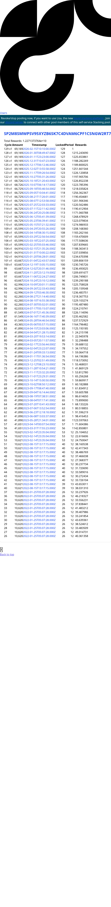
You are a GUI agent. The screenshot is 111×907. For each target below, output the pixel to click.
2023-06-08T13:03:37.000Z (39, 416)
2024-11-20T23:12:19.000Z (39, 272)
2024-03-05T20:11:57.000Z (39, 340)
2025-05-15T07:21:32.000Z (39, 225)
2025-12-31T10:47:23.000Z (39, 161)
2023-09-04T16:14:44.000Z (39, 392)
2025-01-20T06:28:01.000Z (39, 256)
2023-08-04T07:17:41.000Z (39, 400)
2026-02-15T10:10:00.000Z (39, 149)
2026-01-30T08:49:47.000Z (39, 153)
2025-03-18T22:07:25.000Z (39, 240)
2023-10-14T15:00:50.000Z (39, 380)
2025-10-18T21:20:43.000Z (39, 181)
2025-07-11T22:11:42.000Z (39, 209)
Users (3, 113)
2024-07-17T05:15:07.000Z (39, 308)
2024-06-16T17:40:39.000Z (39, 316)
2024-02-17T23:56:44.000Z (39, 344)
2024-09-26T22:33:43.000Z (39, 288)
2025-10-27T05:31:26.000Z (39, 177)
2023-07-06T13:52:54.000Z (39, 408)
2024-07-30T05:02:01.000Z (39, 304)
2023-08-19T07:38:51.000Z (39, 396)
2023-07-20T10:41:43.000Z (39, 404)
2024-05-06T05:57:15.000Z (39, 324)
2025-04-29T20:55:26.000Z (39, 228)
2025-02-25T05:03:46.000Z (39, 244)
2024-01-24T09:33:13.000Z (39, 352)
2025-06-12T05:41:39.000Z (39, 217)
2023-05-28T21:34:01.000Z (39, 420)
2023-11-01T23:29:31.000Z (39, 376)
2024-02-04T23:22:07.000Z (39, 348)
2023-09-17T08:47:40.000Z (39, 388)
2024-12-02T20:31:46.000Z (39, 268)
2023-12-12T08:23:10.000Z (39, 364)
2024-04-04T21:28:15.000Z (39, 332)
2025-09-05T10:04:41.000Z (39, 193)
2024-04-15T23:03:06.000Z (39, 328)
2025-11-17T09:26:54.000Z (39, 173)
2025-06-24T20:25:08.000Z (39, 213)
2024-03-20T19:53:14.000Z (39, 336)
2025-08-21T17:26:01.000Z (39, 197)
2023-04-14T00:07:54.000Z (39, 424)
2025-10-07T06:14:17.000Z (39, 185)
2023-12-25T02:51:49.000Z (39, 360)
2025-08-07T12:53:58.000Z (39, 201)
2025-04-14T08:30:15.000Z (39, 232)
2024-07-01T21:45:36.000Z (39, 312)
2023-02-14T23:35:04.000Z (39, 432)
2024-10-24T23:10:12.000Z (39, 280)
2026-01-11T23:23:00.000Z (39, 157)
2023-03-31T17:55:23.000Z (39, 428)
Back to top (7, 554)
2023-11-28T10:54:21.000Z (39, 368)
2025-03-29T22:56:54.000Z (39, 236)
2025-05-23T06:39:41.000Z (39, 221)
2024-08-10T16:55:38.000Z (39, 300)
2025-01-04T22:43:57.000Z (39, 260)
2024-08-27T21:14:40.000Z (39, 296)
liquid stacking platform (89, 118)
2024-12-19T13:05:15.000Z (39, 264)
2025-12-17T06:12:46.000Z (39, 165)
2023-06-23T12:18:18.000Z (39, 412)
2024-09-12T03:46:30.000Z (39, 292)
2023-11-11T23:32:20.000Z (39, 372)
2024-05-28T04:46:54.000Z (39, 320)
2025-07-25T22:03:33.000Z (39, 205)
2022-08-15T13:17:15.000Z (39, 444)
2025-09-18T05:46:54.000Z (39, 189)
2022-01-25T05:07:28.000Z (39, 492)
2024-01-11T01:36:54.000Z (39, 356)
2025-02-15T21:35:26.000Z (39, 248)
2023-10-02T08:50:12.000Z (39, 384)
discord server (14, 122)
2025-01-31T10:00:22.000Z (39, 252)
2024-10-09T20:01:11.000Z (39, 284)
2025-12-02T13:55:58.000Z (39, 169)
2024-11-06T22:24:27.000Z (39, 276)
